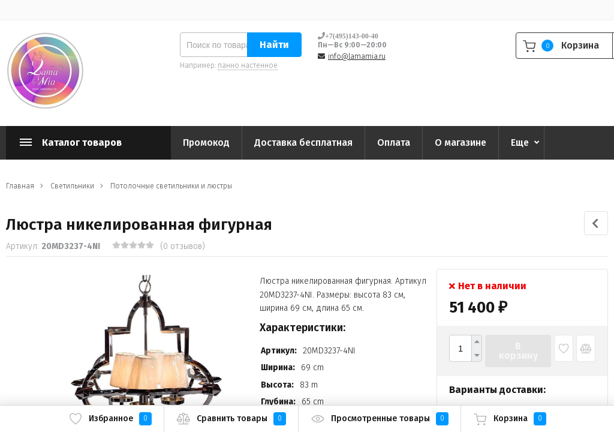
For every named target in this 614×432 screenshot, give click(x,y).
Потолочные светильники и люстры (171, 186)
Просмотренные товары (380, 419)
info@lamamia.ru (357, 56)
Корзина (509, 419)
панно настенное (248, 65)
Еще (520, 142)
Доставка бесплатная (303, 142)
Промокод (206, 142)
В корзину (518, 350)
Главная (20, 186)
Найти (274, 44)
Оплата (393, 142)
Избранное (110, 419)
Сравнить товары (231, 419)
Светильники (72, 186)
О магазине (460, 142)
